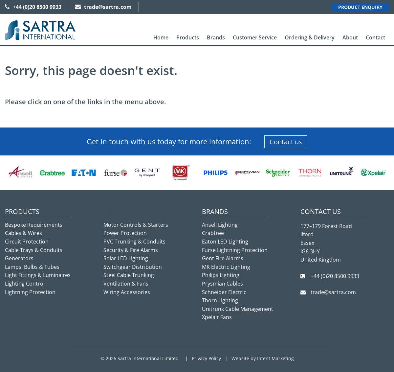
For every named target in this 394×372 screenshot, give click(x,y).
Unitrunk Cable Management (237, 309)
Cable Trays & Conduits (33, 250)
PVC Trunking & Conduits (134, 241)
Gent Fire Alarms (222, 258)
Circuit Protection (27, 241)
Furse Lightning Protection (235, 250)
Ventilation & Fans (125, 283)
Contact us (286, 141)
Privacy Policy (206, 358)
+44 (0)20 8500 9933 (33, 7)
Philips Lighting (220, 275)
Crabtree (213, 233)
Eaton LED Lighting (225, 241)
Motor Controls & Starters (135, 224)
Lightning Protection (30, 292)
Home (160, 37)
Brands (216, 37)
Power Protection (125, 233)
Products (187, 37)
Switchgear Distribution (132, 266)
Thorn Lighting (220, 300)
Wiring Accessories (126, 292)
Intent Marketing (275, 358)
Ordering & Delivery (310, 37)
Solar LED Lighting (125, 258)
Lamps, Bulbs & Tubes (32, 266)
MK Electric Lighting (226, 266)
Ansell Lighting (220, 224)
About (350, 37)
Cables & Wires (23, 233)
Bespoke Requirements (33, 224)
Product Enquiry (360, 7)
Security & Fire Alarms (130, 250)
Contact (375, 37)
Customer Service (255, 37)
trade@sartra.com (103, 7)
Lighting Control (25, 283)
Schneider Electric (224, 292)
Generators (19, 258)
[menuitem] (160, 37)
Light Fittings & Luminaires (38, 275)
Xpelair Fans (217, 317)
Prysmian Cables (222, 283)
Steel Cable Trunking (128, 275)
